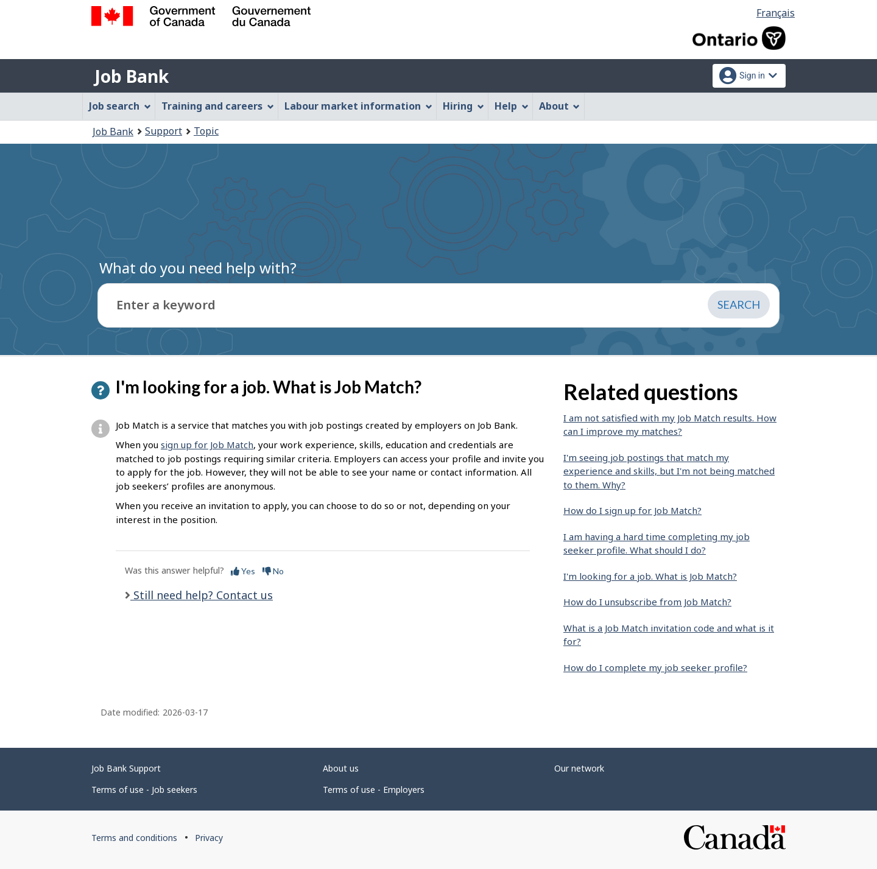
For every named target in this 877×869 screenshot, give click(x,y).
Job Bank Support (126, 768)
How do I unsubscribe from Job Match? (647, 602)
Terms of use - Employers (373, 789)
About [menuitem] (559, 106)
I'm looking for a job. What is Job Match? (650, 576)
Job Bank (131, 76)
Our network (579, 768)
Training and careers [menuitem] (217, 106)
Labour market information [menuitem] (358, 106)
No (273, 571)
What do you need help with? (198, 267)
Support (163, 131)
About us (341, 768)
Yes (243, 571)
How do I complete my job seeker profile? (655, 667)
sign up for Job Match (207, 444)
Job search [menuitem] (120, 106)
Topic (206, 131)
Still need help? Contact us (201, 595)
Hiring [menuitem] (463, 106)
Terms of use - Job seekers (144, 789)
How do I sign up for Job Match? (632, 510)
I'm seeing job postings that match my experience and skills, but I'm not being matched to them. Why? (669, 471)
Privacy (209, 837)
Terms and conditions (134, 837)
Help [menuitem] (512, 106)
